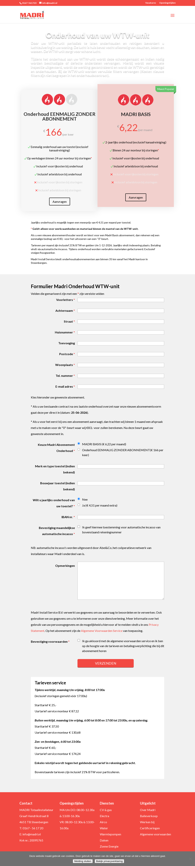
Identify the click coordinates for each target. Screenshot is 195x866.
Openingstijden (167, 3)
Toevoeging (66, 343)
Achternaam (65, 310)
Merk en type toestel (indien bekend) (55, 469)
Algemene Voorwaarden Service (101, 630)
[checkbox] (79, 526)
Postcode (67, 354)
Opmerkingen (65, 565)
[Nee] (190, 859)
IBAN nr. (68, 517)
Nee (85, 499)
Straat (69, 321)
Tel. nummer (65, 375)
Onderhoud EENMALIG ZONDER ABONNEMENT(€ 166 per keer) (122, 452)
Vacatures (150, 3)
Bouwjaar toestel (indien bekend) (57, 486)
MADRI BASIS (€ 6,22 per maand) (104, 444)
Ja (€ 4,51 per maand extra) (99, 505)
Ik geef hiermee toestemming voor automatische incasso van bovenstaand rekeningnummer (121, 529)
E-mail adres (65, 386)
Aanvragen (60, 206)
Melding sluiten (82, 861)
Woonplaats (65, 365)
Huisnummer (65, 332)
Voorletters (65, 299)
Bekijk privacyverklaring (109, 861)
